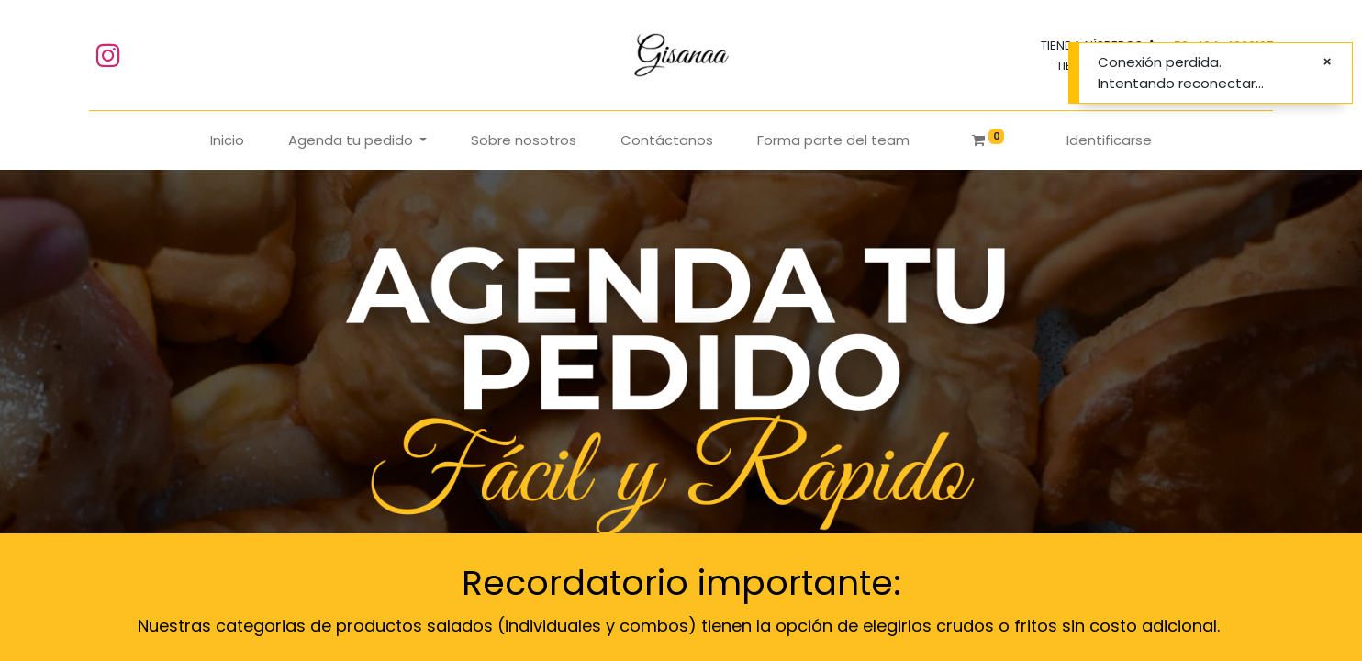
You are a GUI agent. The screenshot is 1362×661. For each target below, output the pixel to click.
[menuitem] (227, 141)
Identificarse (1109, 140)
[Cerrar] (1327, 62)
